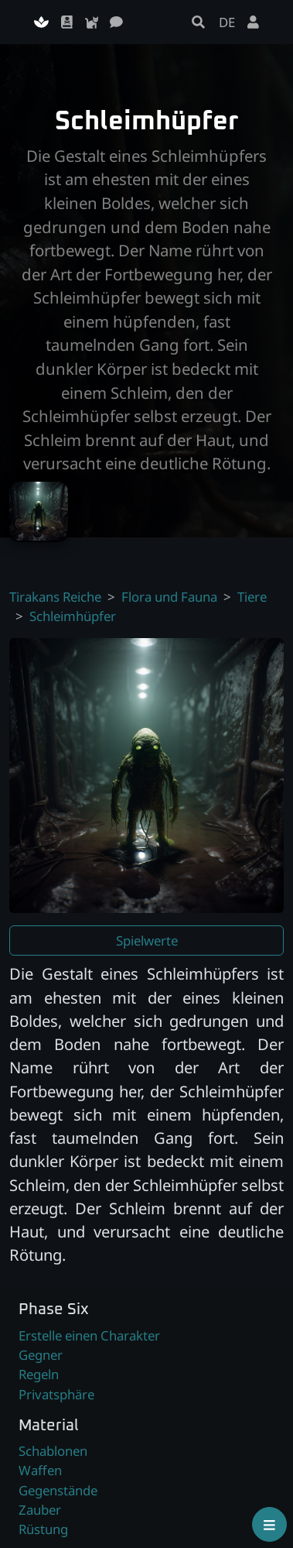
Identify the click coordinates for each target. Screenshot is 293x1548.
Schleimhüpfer (72, 616)
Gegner (41, 1355)
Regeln (39, 1374)
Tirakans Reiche (55, 597)
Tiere (252, 597)
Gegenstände (58, 1490)
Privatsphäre (56, 1394)
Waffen (40, 1470)
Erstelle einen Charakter (89, 1335)
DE (227, 22)
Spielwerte (147, 940)
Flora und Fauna (169, 597)
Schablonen (53, 1451)
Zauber (40, 1510)
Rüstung (43, 1529)
